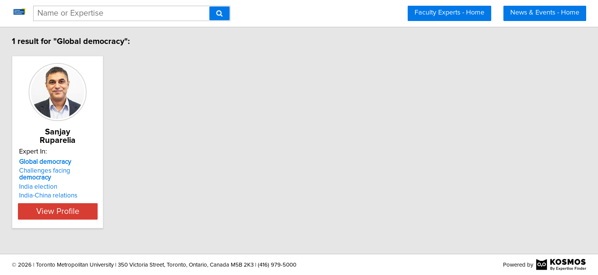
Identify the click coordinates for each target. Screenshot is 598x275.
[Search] (219, 13)
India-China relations (49, 180)
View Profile (68, 196)
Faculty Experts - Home (449, 12)
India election (39, 171)
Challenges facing (62, 162)
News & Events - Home (544, 12)
